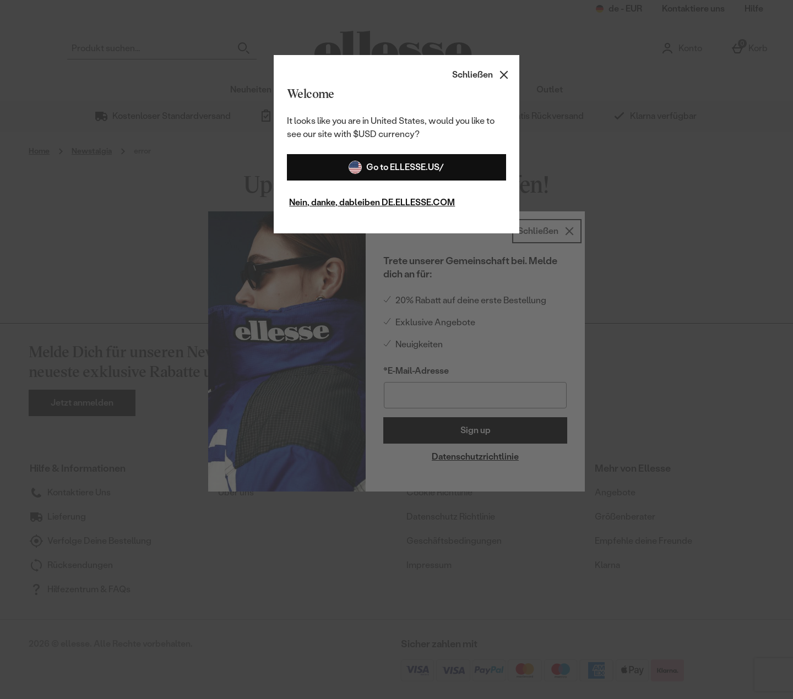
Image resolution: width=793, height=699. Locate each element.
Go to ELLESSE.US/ (396, 167)
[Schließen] (481, 75)
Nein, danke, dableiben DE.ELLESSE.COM (372, 202)
